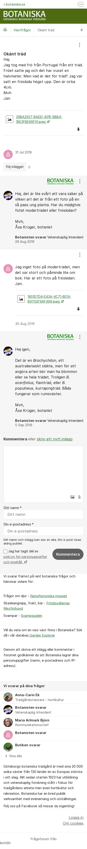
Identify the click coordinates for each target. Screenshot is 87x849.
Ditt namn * (12, 508)
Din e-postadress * (18, 524)
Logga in (76, 817)
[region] (43, 106)
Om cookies (73, 823)
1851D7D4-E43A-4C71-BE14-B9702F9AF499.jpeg (44, 299)
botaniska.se (14, 4)
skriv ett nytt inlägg (54, 439)
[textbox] (43, 469)
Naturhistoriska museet (48, 596)
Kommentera (68, 554)
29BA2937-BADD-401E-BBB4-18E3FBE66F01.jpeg (34, 119)
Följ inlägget (15, 167)
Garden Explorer (42, 635)
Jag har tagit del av (25, 556)
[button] (72, 497)
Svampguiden (31, 616)
